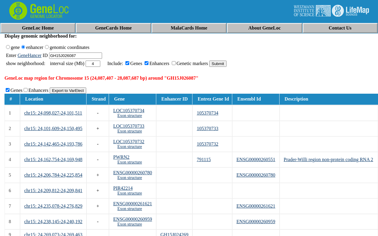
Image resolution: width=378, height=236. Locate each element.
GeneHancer (30, 55)
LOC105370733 (128, 126)
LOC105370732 (128, 141)
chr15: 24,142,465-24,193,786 (53, 143)
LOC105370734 (128, 110)
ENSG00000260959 (132, 219)
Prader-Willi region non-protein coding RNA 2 (328, 159)
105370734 (207, 112)
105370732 (207, 143)
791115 (204, 159)
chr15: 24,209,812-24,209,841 (53, 190)
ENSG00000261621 (132, 203)
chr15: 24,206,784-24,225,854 (53, 175)
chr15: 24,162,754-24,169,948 (53, 159)
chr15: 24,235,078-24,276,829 (53, 206)
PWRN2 (121, 157)
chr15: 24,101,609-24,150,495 (53, 128)
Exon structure (129, 115)
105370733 (207, 128)
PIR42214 (123, 188)
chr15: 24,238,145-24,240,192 (53, 221)
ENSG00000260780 (132, 172)
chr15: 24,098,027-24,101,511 (53, 112)
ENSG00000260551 (255, 159)
